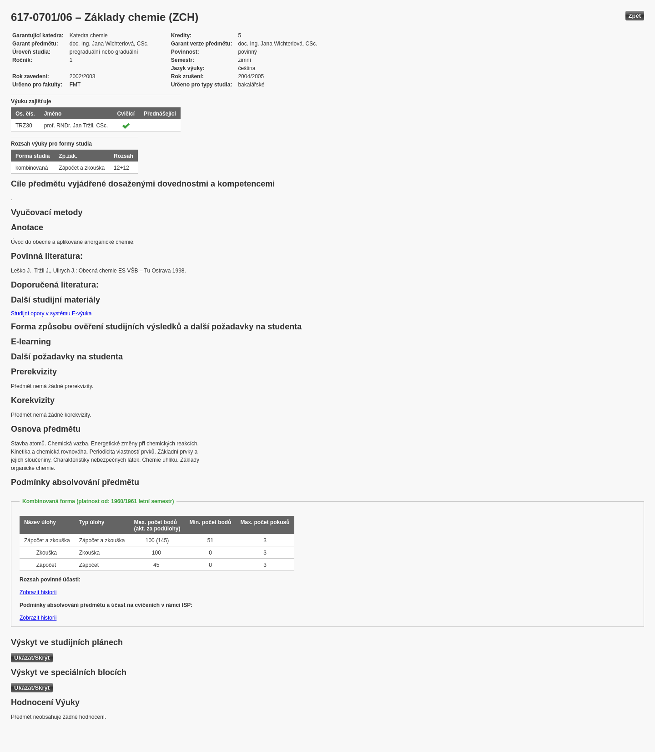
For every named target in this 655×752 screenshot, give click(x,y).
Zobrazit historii (38, 592)
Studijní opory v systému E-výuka (51, 313)
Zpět (635, 15)
